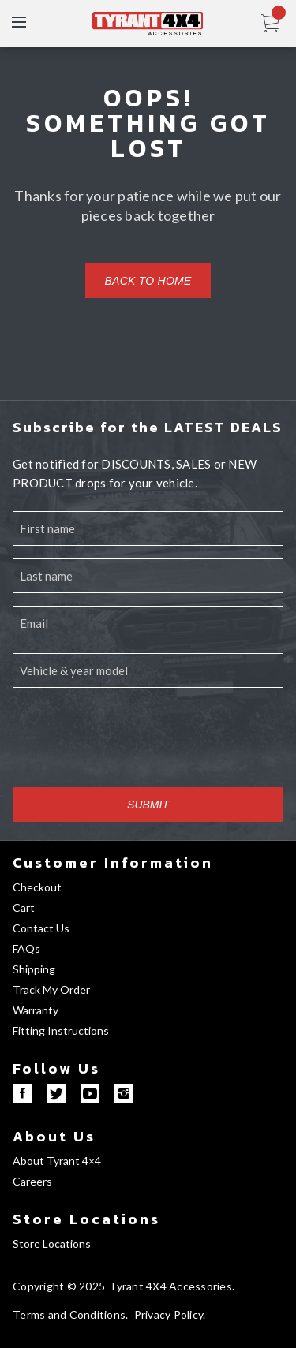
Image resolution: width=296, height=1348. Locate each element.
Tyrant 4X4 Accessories (170, 1286)
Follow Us (56, 1068)
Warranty (35, 1010)
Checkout (37, 887)
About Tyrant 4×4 (57, 1160)
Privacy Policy (169, 1314)
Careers (32, 1181)
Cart (24, 907)
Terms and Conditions (69, 1314)
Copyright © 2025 (59, 1286)
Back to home (147, 280)
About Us (54, 1136)
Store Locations (86, 1219)
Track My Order (51, 989)
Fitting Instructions (61, 1030)
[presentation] (133, 744)
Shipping (34, 969)
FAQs (26, 948)
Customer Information (113, 862)
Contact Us (41, 928)
